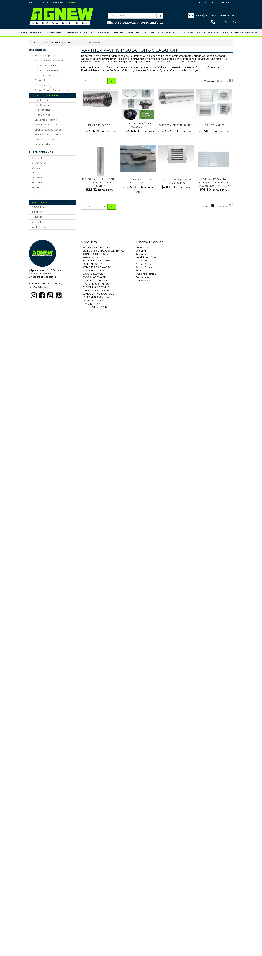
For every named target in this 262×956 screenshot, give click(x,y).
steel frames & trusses (48, 134)
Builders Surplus (127, 32)
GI (33, 192)
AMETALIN (38, 157)
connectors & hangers (48, 70)
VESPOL (37, 222)
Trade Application (145, 273)
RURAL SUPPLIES (93, 300)
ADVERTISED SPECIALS (96, 247)
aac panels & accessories (49, 60)
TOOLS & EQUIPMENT (95, 307)
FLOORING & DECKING (96, 287)
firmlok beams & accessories (52, 90)
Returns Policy (143, 267)
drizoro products (44, 80)
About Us (34, 2)
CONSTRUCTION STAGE (97, 253)
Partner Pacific (40, 42)
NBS (34, 197)
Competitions (143, 277)
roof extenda (42, 114)
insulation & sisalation (47, 95)
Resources (141, 253)
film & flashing (43, 85)
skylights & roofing (46, 119)
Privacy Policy (143, 263)
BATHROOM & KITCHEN (96, 260)
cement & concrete (46, 65)
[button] (204, 2)
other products (44, 144)
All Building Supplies (43, 55)
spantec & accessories (48, 129)
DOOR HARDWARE (94, 277)
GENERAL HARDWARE (96, 290)
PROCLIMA (38, 207)
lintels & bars (42, 99)
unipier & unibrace (45, 139)
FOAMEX (37, 182)
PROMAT (37, 212)
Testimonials (142, 280)
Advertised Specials (160, 32)
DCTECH (37, 167)
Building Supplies (62, 42)
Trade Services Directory (199, 32)
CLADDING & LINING (94, 270)
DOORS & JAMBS (93, 273)
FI (33, 172)
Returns (58, 2)
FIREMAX (37, 177)
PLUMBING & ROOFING (96, 297)
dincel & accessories (47, 75)
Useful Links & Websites (240, 32)
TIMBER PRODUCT (94, 303)
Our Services (142, 260)
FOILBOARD (39, 187)
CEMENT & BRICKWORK (97, 267)
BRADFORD (39, 162)
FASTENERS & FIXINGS (96, 283)
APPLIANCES (90, 257)
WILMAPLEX (39, 226)
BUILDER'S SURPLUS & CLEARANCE (103, 250)
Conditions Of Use (145, 257)
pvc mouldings (43, 109)
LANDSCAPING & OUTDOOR (99, 293)
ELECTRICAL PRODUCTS (97, 280)
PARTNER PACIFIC (42, 202)
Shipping (46, 2)
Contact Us (141, 247)
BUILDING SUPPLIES (95, 263)
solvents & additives (46, 124)
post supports (43, 104)
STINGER (37, 217)
